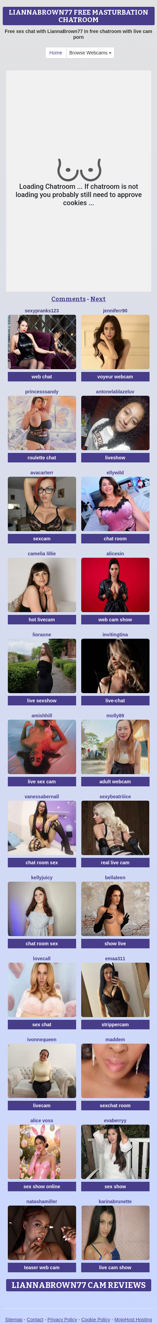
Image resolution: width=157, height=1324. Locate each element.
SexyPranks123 (42, 310)
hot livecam (42, 619)
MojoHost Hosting (133, 1319)
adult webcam (115, 781)
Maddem (115, 1039)
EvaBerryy (115, 1120)
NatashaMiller (42, 1201)
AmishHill (42, 715)
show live (115, 943)
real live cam (115, 862)
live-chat (115, 700)
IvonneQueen (41, 1039)
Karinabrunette (115, 1201)
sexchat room (115, 1105)
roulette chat (42, 457)
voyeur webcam (115, 376)
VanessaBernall (41, 796)
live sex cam (42, 781)
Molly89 (115, 715)
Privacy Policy (62, 1319)
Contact (35, 1319)
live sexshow (41, 700)
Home (56, 52)
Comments (68, 299)
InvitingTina (115, 634)
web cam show (115, 619)
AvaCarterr (41, 472)
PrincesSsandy (41, 391)
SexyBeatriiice (115, 796)
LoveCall (41, 958)
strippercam (115, 1024)
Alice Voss (42, 1120)
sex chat (41, 1024)
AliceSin (115, 553)
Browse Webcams (90, 52)
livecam (41, 1105)
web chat (42, 376)
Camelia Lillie (42, 553)
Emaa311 (115, 958)
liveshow (115, 457)
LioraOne (42, 634)
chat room (115, 538)
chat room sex (42, 862)
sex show (115, 1186)
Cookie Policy (95, 1319)
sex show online (41, 1186)
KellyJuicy (41, 877)
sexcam (41, 538)
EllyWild (115, 472)
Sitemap (13, 1319)
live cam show (115, 1267)
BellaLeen (115, 877)
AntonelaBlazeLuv (115, 391)
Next (98, 299)
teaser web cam (41, 1267)
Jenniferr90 (115, 310)
